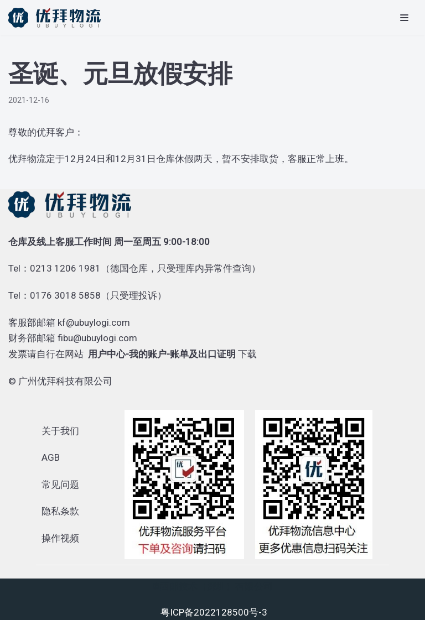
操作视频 (60, 538)
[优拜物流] (57, 18)
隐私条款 (60, 511)
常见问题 (60, 484)
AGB (51, 457)
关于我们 (60, 430)
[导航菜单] (404, 18)
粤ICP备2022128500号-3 (213, 612)
